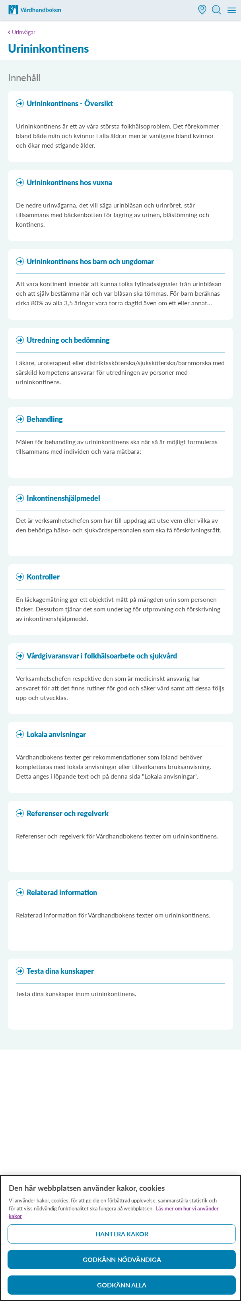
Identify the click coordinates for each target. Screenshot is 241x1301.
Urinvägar (23, 32)
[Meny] (232, 10)
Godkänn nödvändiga (122, 1263)
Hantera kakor (121, 1238)
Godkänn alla (121, 1289)
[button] (202, 10)
